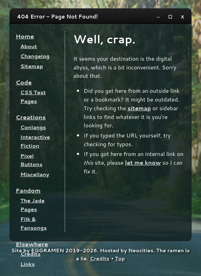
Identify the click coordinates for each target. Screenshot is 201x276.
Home (25, 36)
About (28, 46)
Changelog (34, 56)
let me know (143, 162)
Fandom (28, 190)
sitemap (139, 108)
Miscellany (34, 174)
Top (120, 258)
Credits (30, 254)
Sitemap (31, 66)
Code (24, 82)
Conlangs (33, 127)
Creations (31, 117)
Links (27, 264)
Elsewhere (32, 244)
